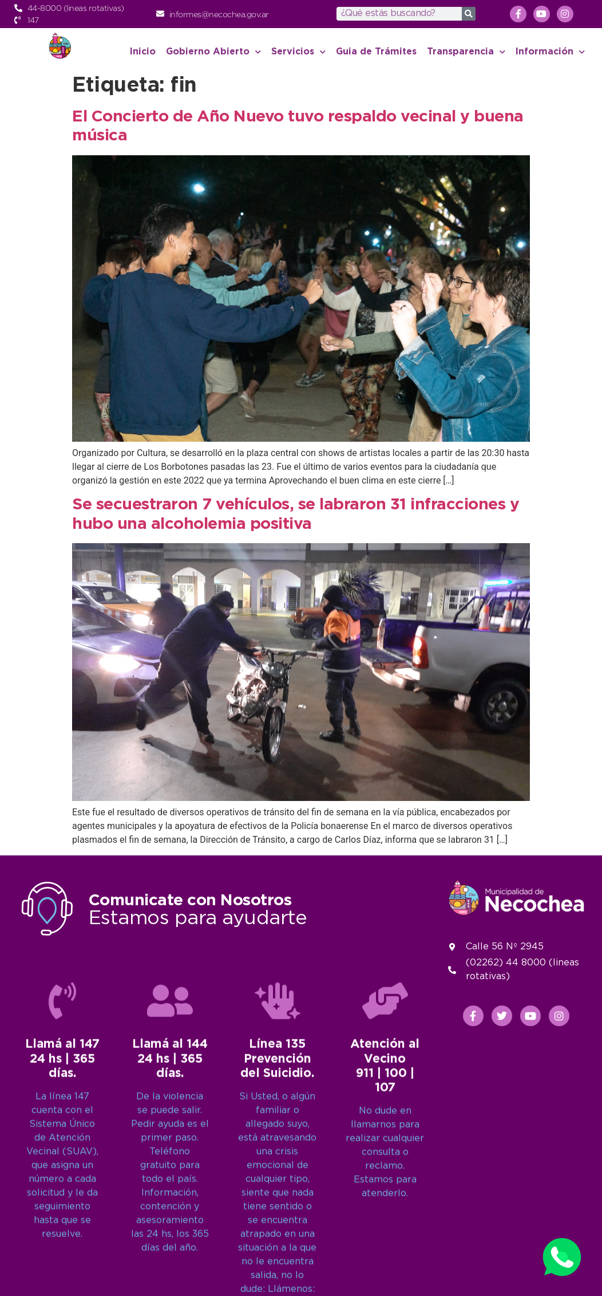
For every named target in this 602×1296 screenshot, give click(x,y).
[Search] (469, 14)
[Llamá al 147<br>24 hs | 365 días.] (62, 1234)
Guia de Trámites (376, 52)
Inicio (143, 52)
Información (550, 52)
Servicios (298, 52)
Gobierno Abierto (213, 52)
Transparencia (466, 52)
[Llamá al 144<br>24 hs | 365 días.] (170, 1234)
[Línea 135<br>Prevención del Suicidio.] (277, 1234)
